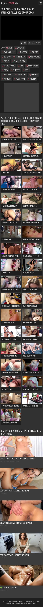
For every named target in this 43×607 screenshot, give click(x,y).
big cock (22, 52)
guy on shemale (19, 61)
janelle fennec (8, 65)
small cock (19, 79)
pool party (7, 74)
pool (26, 70)
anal (9, 47)
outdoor (15, 70)
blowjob (6, 56)
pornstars (20, 74)
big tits (34, 52)
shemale (33, 74)
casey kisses (19, 56)
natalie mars (32, 65)
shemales (6, 79)
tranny (32, 79)
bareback (19, 47)
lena (20, 65)
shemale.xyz (9, 3)
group (5, 61)
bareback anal (8, 52)
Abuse (34, 603)
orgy (5, 70)
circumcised (34, 56)
